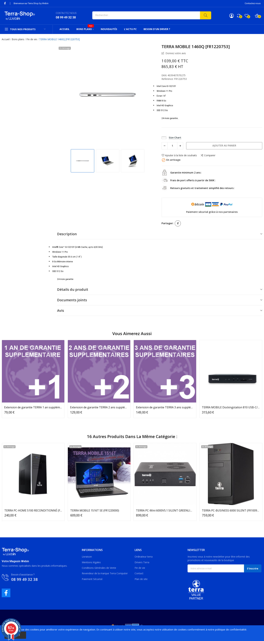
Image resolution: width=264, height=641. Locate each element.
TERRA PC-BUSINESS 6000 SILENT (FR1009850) (231, 510)
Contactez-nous (253, 3)
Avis (60, 310)
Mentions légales (91, 562)
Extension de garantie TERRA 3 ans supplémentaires (165, 407)
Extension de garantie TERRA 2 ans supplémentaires (99, 407)
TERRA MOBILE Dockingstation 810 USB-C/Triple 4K (231, 407)
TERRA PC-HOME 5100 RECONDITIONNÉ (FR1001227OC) (33, 510)
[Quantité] (172, 145)
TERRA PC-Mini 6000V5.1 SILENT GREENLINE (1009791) (165, 510)
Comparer (208, 155)
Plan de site (141, 579)
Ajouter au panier (224, 145)
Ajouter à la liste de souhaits (179, 155)
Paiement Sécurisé (92, 579)
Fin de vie (140, 567)
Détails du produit (72, 289)
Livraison (87, 556)
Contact (139, 573)
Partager (178, 223)
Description (67, 234)
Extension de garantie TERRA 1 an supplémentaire (33, 407)
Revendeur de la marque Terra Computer (105, 573)
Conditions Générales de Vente (99, 567)
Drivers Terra (142, 562)
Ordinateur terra (144, 556)
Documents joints (72, 300)
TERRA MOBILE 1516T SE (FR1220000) (94, 510)
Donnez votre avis (175, 53)
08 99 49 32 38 (66, 17)
